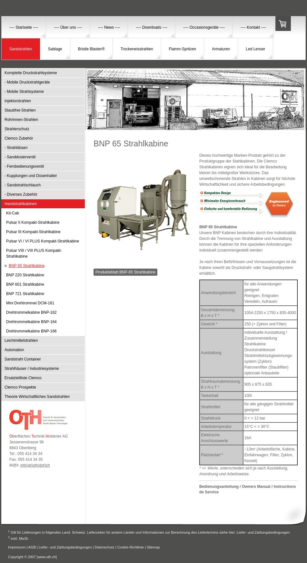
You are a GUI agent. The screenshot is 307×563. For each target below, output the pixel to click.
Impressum (16, 547)
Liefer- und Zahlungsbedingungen (263, 532)
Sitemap (153, 547)
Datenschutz (104, 547)
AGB (32, 547)
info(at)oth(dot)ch (35, 465)
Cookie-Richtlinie (130, 547)
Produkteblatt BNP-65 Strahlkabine (125, 272)
